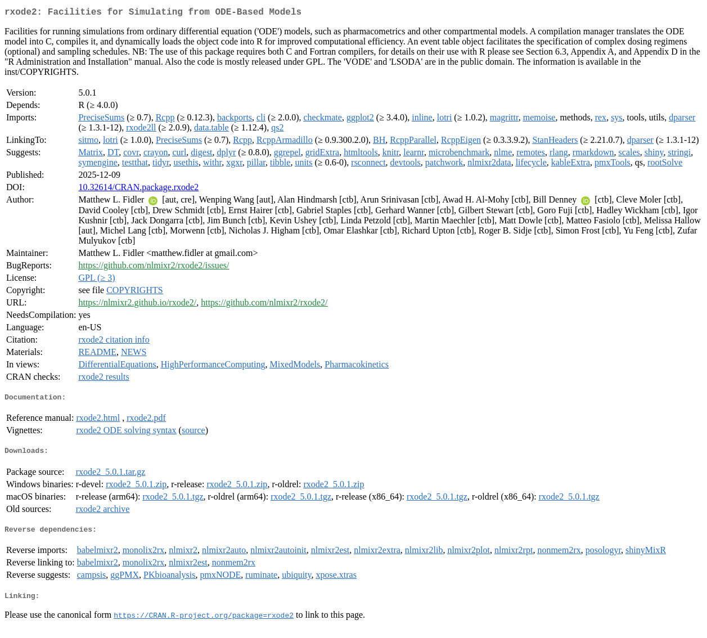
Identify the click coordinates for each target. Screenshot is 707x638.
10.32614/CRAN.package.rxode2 (138, 189)
